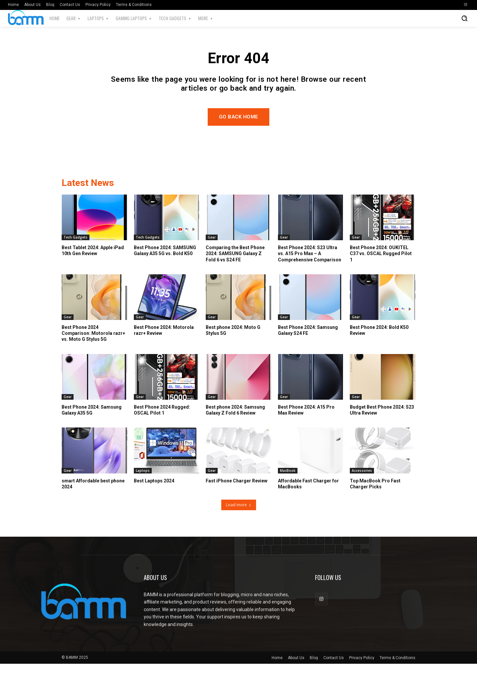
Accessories (362, 479)
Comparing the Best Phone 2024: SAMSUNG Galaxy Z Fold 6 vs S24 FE (235, 262)
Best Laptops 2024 (154, 490)
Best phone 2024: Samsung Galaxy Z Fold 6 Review (235, 419)
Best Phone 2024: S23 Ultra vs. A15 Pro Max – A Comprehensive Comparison (309, 262)
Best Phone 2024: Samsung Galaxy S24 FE (308, 339)
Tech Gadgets (75, 246)
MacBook (287, 479)
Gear (212, 246)
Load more (238, 514)
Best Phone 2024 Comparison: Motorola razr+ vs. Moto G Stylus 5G (93, 342)
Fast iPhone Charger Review (236, 490)
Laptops (143, 479)
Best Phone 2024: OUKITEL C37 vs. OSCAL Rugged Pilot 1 (381, 262)
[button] (464, 18)
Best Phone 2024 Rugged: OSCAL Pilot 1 (162, 419)
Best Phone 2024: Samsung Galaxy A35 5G (92, 419)
